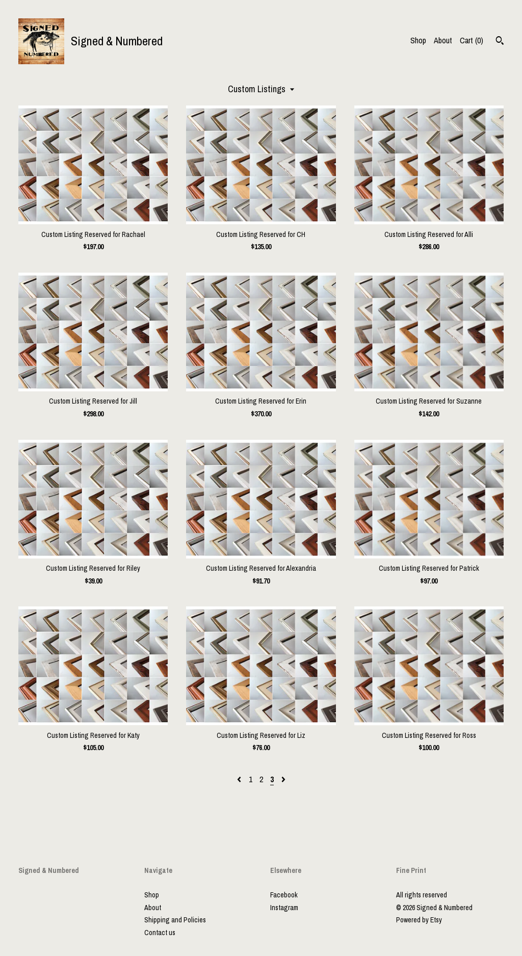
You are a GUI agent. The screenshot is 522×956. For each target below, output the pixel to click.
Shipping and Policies (175, 919)
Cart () (471, 40)
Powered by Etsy (419, 919)
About (443, 40)
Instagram (284, 907)
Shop (418, 40)
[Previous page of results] (240, 779)
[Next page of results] (283, 779)
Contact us (159, 932)
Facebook (284, 894)
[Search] (500, 41)
